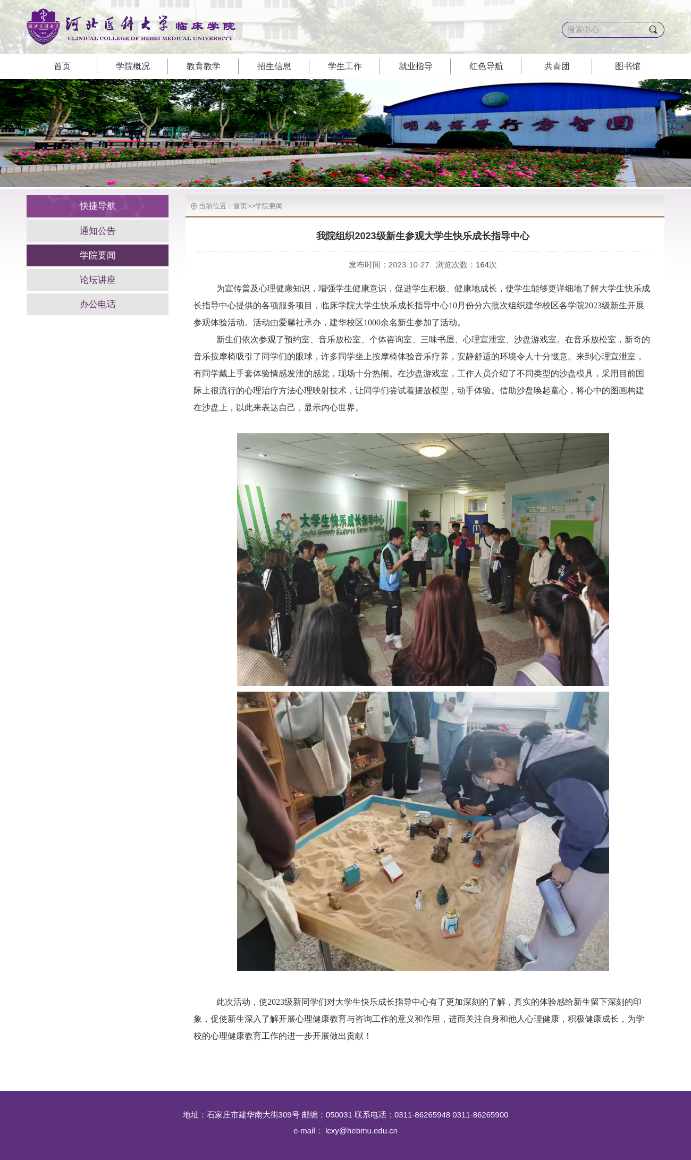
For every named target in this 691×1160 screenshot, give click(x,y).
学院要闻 (98, 255)
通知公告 (98, 231)
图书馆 (628, 66)
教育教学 (204, 66)
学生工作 (345, 66)
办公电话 (98, 304)
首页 (62, 66)
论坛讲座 (98, 280)
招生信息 (274, 66)
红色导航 (486, 66)
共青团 (557, 66)
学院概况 (133, 66)
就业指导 (416, 66)
